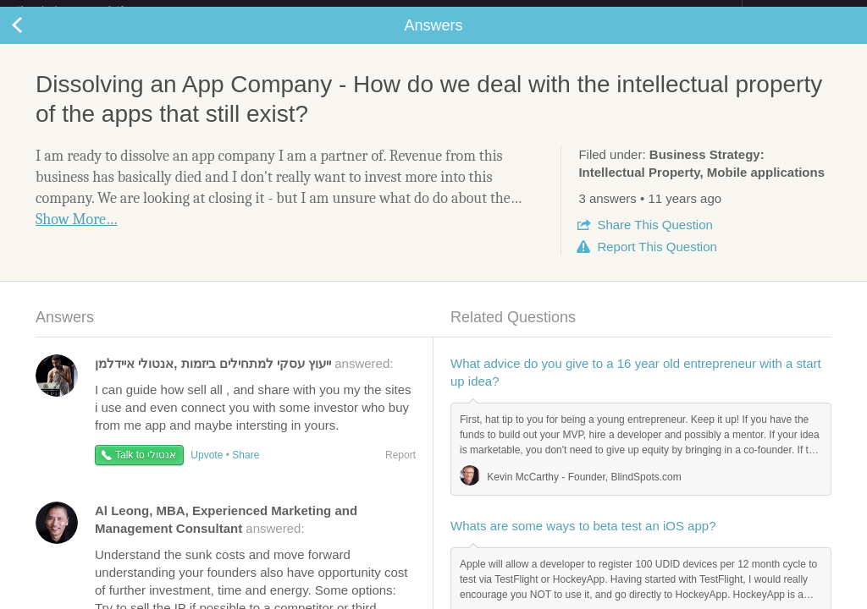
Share (654, 238)
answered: (244, 377)
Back (34, 39)
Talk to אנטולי (145, 469)
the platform (88, 9)
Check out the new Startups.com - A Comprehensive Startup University (558, 11)
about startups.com (802, 11)
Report (656, 260)
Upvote (207, 469)
